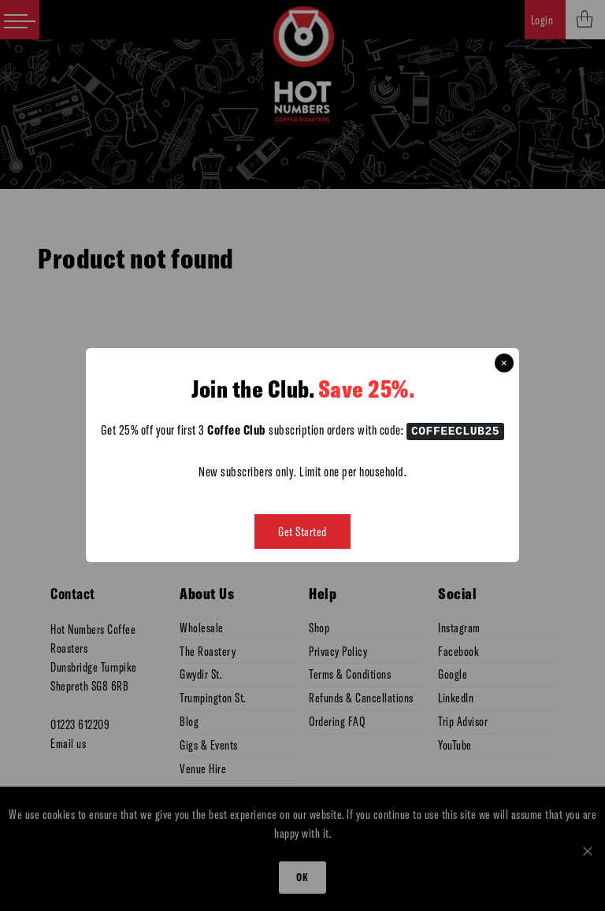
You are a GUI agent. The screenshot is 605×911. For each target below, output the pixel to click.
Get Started (302, 532)
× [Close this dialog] (504, 363)
